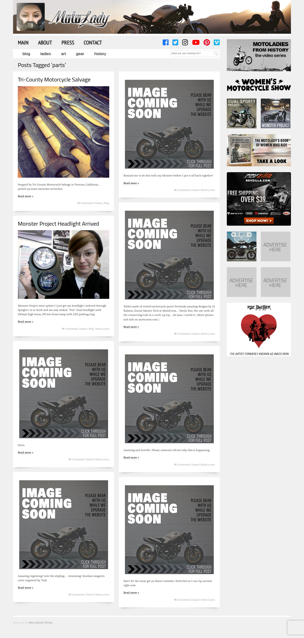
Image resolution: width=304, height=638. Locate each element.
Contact (93, 42)
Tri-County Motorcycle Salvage (54, 79)
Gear (80, 54)
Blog (26, 54)
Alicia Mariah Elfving (40, 622)
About (45, 42)
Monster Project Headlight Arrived (58, 223)
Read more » (25, 196)
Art (63, 54)
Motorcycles (208, 190)
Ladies (45, 54)
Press (68, 42)
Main (23, 42)
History (100, 54)
